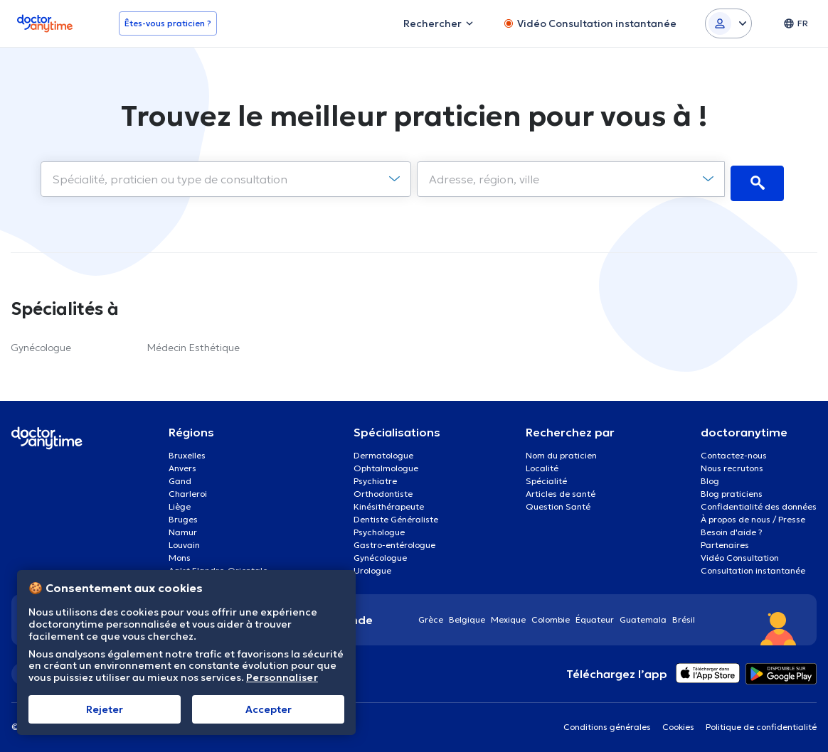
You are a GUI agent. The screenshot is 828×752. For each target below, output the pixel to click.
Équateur (594, 615)
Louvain (184, 540)
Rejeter (104, 709)
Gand (180, 476)
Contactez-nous (734, 451)
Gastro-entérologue (394, 540)
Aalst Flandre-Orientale (218, 566)
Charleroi (188, 489)
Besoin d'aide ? (732, 527)
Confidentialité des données (759, 502)
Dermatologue (383, 451)
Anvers (182, 463)
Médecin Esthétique (193, 343)
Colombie (550, 615)
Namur (183, 527)
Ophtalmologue (386, 463)
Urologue (372, 566)
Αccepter (268, 709)
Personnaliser (282, 678)
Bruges (183, 515)
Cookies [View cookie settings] (678, 722)
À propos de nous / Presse (753, 515)
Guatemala (643, 615)
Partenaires (725, 540)
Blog (710, 476)
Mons (180, 553)
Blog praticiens (732, 489)
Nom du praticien (561, 451)
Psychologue (379, 527)
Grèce (430, 615)
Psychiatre (375, 476)
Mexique (508, 615)
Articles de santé (560, 489)
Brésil (683, 615)
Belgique (467, 615)
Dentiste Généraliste (396, 515)
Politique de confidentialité (761, 722)
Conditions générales (607, 722)
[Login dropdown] (728, 23)
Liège (180, 502)
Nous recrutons (732, 463)
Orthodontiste (383, 489)
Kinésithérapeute (389, 502)
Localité (542, 463)
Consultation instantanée (753, 566)
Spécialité (546, 476)
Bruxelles (187, 451)
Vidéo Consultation (740, 553)
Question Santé (558, 502)
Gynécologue (41, 343)
